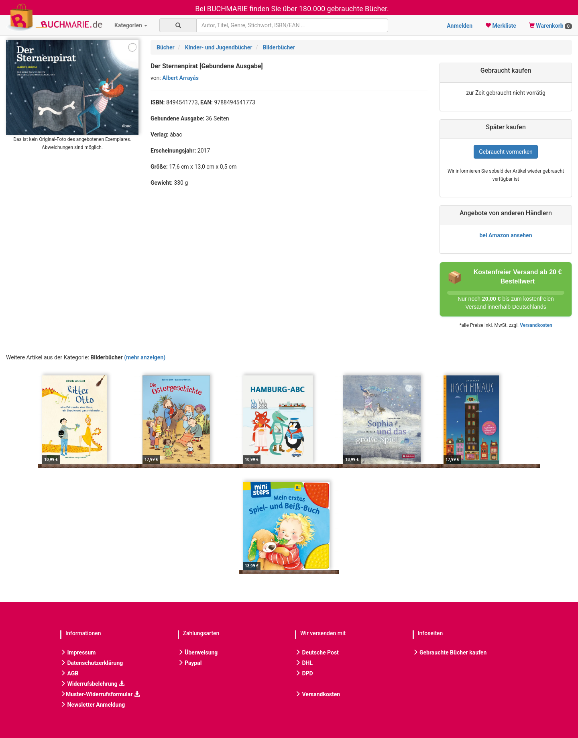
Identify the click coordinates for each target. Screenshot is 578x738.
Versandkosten (536, 325)
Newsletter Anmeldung (92, 704)
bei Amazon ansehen (505, 235)
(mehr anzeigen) (144, 357)
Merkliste (500, 25)
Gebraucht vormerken (506, 152)
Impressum (78, 652)
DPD (304, 673)
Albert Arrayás (180, 78)
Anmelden (459, 25)
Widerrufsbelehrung (92, 684)
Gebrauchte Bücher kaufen (450, 652)
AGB (69, 673)
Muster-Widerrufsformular (100, 694)
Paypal (190, 663)
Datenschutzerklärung (91, 663)
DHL (304, 663)
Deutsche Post (317, 652)
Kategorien (130, 25)
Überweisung (198, 652)
